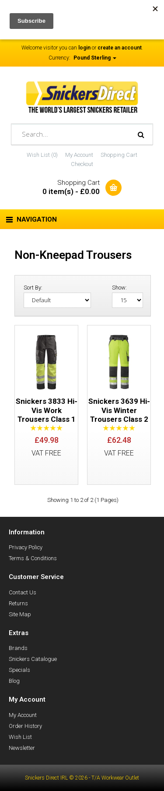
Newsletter (22, 748)
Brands (18, 648)
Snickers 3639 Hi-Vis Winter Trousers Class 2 (119, 410)
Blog (14, 681)
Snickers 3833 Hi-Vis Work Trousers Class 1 (46, 410)
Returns (18, 603)
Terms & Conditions (33, 558)
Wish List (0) (42, 155)
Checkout (82, 164)
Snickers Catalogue (33, 659)
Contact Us (22, 592)
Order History (25, 726)
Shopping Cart (119, 155)
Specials (19, 670)
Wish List (20, 737)
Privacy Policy (25, 547)
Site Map (20, 614)
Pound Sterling (94, 58)
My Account (79, 155)
